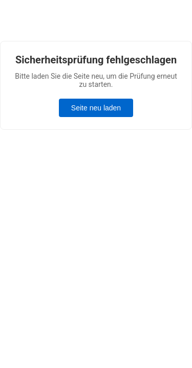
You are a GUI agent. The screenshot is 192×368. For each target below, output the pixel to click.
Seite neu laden (96, 108)
